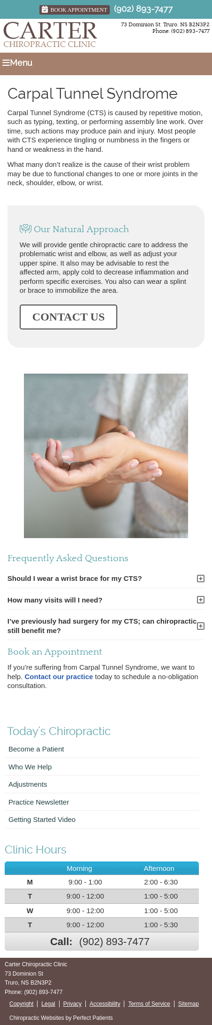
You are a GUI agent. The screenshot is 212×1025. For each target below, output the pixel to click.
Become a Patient (36, 749)
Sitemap (188, 1004)
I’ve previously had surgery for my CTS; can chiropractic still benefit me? (102, 625)
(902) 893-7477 (143, 9)
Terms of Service (149, 1004)
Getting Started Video (42, 819)
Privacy (72, 1004)
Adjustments (27, 784)
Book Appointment (74, 9)
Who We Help (30, 767)
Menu (17, 63)
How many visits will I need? (55, 600)
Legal (48, 1004)
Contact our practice (59, 677)
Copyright (21, 1004)
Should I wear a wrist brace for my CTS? (75, 578)
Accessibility (105, 1004)
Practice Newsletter (38, 802)
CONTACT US (68, 317)
